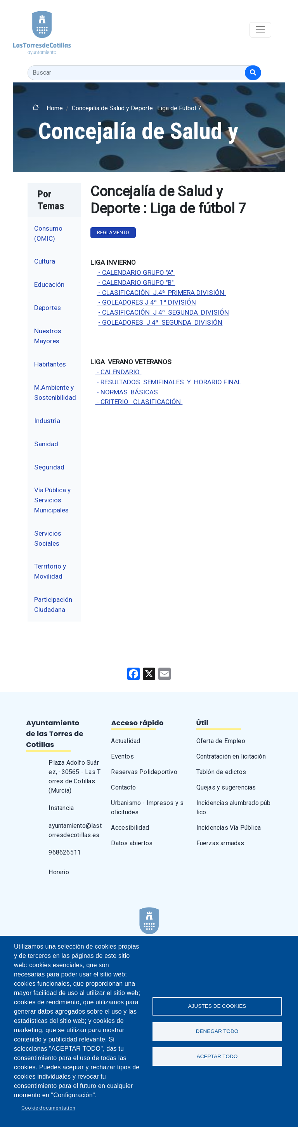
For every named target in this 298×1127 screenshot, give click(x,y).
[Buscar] (253, 72)
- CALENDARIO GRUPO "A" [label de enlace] (136, 272)
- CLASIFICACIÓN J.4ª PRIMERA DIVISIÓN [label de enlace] (161, 292)
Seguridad (49, 467)
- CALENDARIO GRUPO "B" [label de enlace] (136, 282)
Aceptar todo (217, 1056)
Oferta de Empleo (220, 741)
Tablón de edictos (221, 772)
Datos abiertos (131, 843)
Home (55, 108)
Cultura (44, 261)
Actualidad (125, 741)
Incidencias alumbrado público (233, 807)
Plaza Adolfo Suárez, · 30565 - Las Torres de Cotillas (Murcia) (74, 776)
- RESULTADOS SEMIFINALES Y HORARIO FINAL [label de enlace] (170, 382)
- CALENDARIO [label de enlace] (117, 372)
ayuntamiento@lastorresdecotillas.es (75, 830)
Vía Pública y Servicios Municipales (52, 500)
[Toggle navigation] (260, 30)
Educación (49, 284)
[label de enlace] (140, 372)
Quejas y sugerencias (226, 787)
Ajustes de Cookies (217, 1006)
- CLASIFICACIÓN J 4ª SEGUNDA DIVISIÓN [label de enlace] (163, 312)
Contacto (123, 787)
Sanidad (46, 444)
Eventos (122, 756)
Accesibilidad (130, 827)
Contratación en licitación (231, 756)
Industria (47, 421)
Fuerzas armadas (220, 843)
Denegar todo (217, 1031)
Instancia (61, 808)
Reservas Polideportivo (144, 772)
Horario (59, 872)
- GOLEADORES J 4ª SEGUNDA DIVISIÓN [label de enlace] (160, 322)
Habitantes (50, 364)
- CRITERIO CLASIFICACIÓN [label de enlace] (138, 402)
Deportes (47, 308)
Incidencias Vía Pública (228, 827)
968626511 (65, 852)
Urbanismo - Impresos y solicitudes (147, 807)
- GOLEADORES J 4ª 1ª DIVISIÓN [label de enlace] (146, 302)
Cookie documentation (48, 1108)
